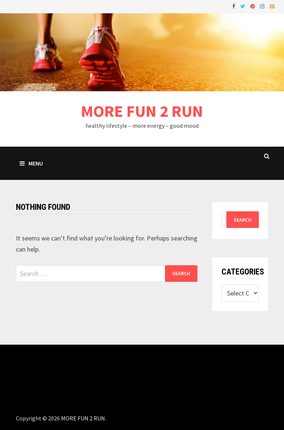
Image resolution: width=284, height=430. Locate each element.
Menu (31, 163)
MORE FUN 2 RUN (142, 111)
